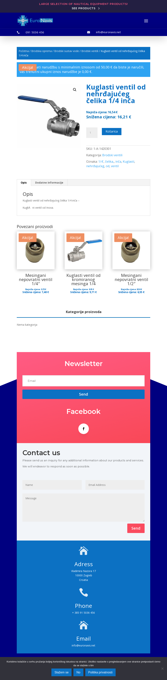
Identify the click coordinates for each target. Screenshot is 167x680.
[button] (74, 89)
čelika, (109, 161)
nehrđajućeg (95, 166)
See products (83, 8)
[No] (162, 668)
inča (118, 161)
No (78, 672)
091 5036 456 (35, 32)
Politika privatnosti (100, 672)
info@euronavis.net (108, 32)
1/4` (101, 161)
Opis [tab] (24, 182)
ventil (115, 166)
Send (135, 528)
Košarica (112, 131)
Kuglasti (128, 161)
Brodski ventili (89, 51)
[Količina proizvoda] (92, 132)
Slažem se (61, 672)
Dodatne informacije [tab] (49, 182)
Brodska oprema (41, 51)
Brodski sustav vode (66, 51)
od (107, 166)
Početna (24, 51)
